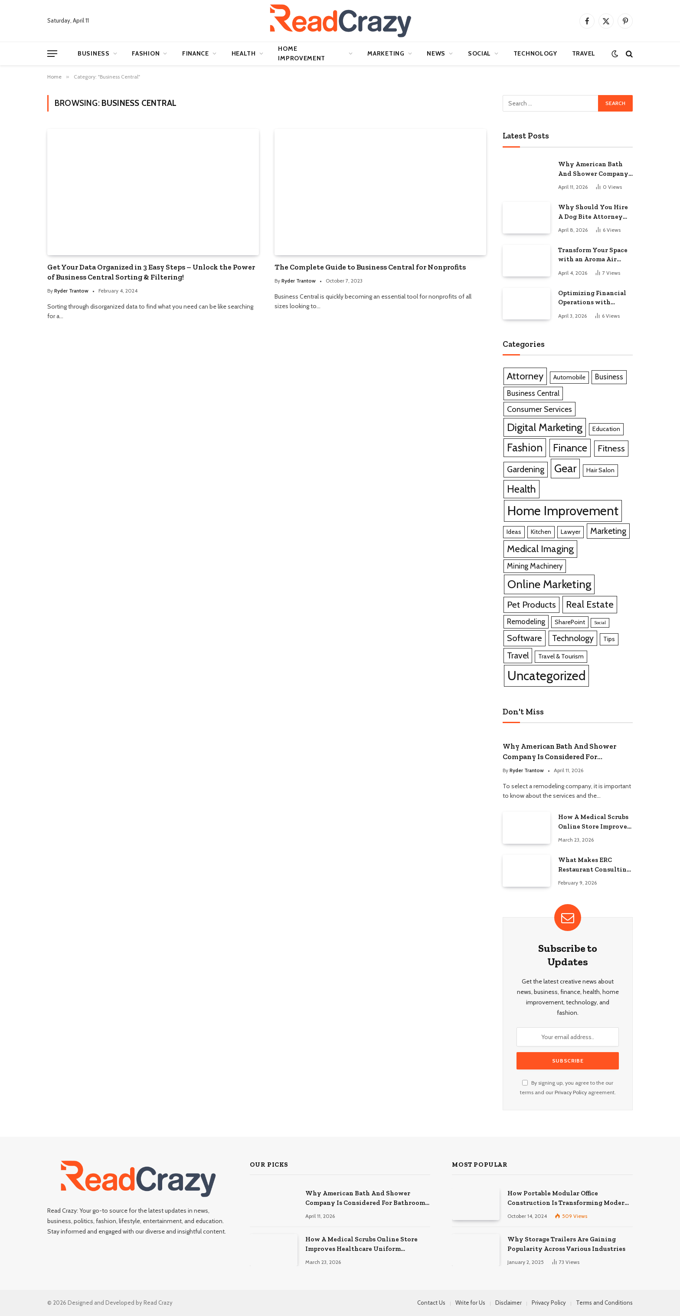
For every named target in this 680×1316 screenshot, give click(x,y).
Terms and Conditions (604, 1302)
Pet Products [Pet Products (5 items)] (531, 604)
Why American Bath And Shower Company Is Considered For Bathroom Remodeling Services (594, 169)
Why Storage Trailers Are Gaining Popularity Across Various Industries (566, 1243)
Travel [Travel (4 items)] (518, 655)
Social (479, 53)
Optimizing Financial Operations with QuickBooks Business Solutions (592, 298)
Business (94, 53)
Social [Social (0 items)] (600, 622)
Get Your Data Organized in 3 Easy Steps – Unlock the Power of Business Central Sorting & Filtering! (151, 272)
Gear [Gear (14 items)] (565, 468)
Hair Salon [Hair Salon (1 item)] (600, 470)
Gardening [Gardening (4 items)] (525, 469)
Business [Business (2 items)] (609, 376)
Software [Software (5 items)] (524, 637)
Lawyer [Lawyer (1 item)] (570, 532)
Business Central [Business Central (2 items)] (533, 393)
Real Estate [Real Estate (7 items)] (590, 604)
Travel (583, 53)
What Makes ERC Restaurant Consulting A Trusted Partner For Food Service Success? (594, 865)
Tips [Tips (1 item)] (609, 639)
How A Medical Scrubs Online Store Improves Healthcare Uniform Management (594, 822)
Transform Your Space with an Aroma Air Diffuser (593, 255)
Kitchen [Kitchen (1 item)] (541, 532)
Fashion (146, 53)
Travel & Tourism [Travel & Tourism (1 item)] (561, 656)
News (436, 53)
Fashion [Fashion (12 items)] (525, 447)
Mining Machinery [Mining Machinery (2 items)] (534, 566)
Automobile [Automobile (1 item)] (569, 377)
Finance (195, 53)
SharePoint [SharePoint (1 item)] (570, 622)
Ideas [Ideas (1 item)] (514, 532)
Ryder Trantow (71, 290)
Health (244, 53)
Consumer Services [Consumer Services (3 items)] (539, 409)
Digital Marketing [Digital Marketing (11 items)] (544, 427)
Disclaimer (508, 1302)
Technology (535, 53)
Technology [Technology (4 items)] (573, 638)
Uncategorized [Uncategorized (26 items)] (546, 675)
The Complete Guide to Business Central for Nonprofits (370, 267)
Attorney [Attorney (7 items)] (525, 376)
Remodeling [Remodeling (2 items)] (526, 621)
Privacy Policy (571, 1092)
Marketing (385, 53)
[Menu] (52, 53)
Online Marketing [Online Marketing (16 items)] (549, 584)
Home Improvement (301, 53)
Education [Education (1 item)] (606, 429)
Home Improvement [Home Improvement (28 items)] (562, 510)
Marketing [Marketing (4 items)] (608, 531)
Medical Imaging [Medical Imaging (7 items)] (540, 549)
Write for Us (470, 1302)
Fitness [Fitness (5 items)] (611, 448)
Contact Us (431, 1302)
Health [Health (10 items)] (521, 489)
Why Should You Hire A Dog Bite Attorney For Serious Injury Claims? (593, 212)
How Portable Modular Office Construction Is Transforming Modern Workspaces (568, 1198)
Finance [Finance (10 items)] (570, 447)
